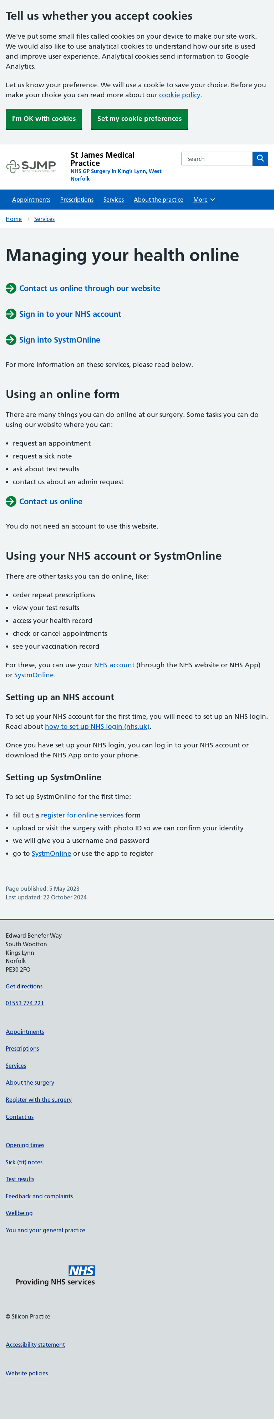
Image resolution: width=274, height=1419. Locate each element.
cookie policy (180, 95)
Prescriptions (76, 199)
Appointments (31, 199)
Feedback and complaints (39, 1196)
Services (113, 199)
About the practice (158, 199)
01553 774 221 (25, 1003)
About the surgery (30, 1082)
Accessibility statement (35, 1344)
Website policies (27, 1373)
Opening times (25, 1145)
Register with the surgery (39, 1099)
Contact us (20, 1116)
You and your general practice (45, 1230)
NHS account (114, 665)
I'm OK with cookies (44, 118)
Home (14, 218)
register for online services (82, 815)
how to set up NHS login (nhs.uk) (97, 726)
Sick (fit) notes (24, 1162)
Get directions (24, 986)
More (204, 199)
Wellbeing (19, 1213)
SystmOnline (34, 675)
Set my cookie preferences (139, 118)
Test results (20, 1179)
